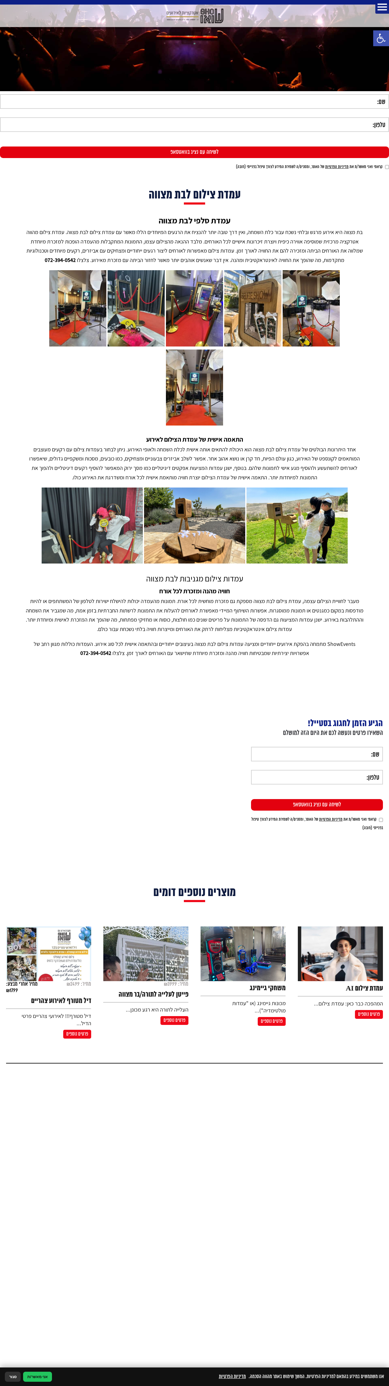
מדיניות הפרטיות (337, 167)
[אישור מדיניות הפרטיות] (387, 167)
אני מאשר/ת (37, 1376)
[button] (381, 38)
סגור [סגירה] (12, 1376)
